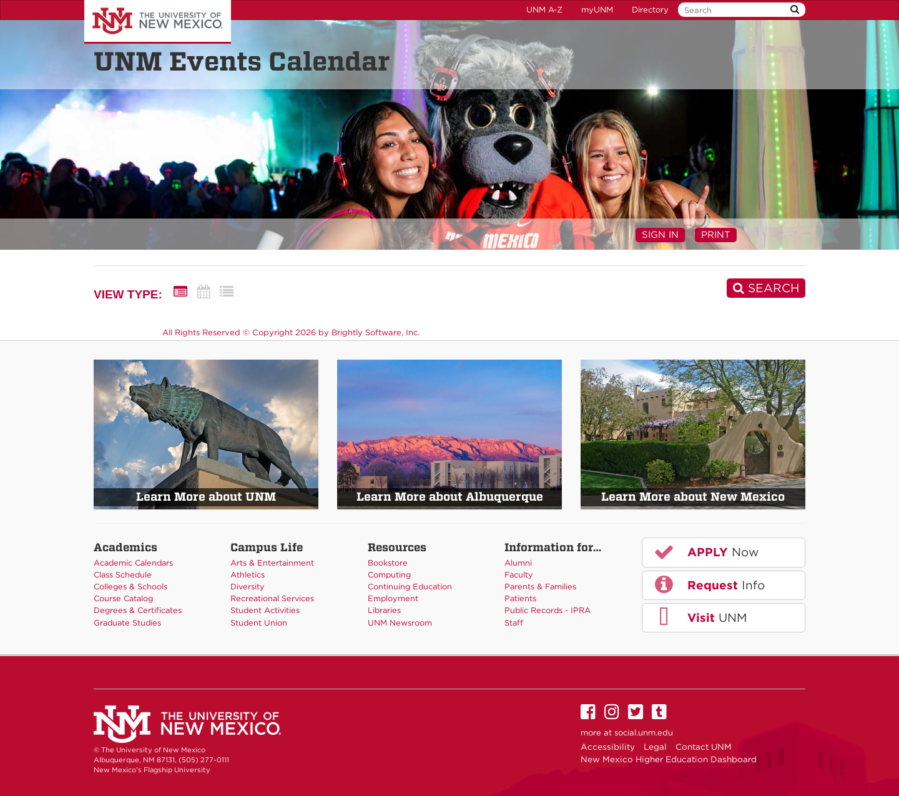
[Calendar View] (203, 292)
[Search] (766, 288)
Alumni (518, 563)
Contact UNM (703, 747)
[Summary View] (180, 292)
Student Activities (265, 610)
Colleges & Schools (130, 586)
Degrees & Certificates (138, 610)
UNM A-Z (544, 9)
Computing (389, 574)
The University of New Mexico (157, 22)
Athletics (247, 574)
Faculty (518, 574)
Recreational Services (272, 598)
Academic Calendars (133, 563)
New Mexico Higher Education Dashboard (669, 759)
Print (715, 234)
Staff (513, 622)
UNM (699, 617)
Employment (393, 598)
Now (705, 552)
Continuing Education (410, 586)
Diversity (247, 586)
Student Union (258, 622)
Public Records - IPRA (547, 610)
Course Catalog (123, 598)
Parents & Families (540, 586)
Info (708, 584)
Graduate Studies (127, 622)
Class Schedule (123, 574)
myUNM (597, 9)
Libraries (384, 610)
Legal (655, 747)
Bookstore (388, 563)
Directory (650, 9)
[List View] (226, 292)
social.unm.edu (643, 732)
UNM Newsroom (400, 622)
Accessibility (608, 747)
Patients (520, 598)
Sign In (660, 234)
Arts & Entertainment (272, 563)
